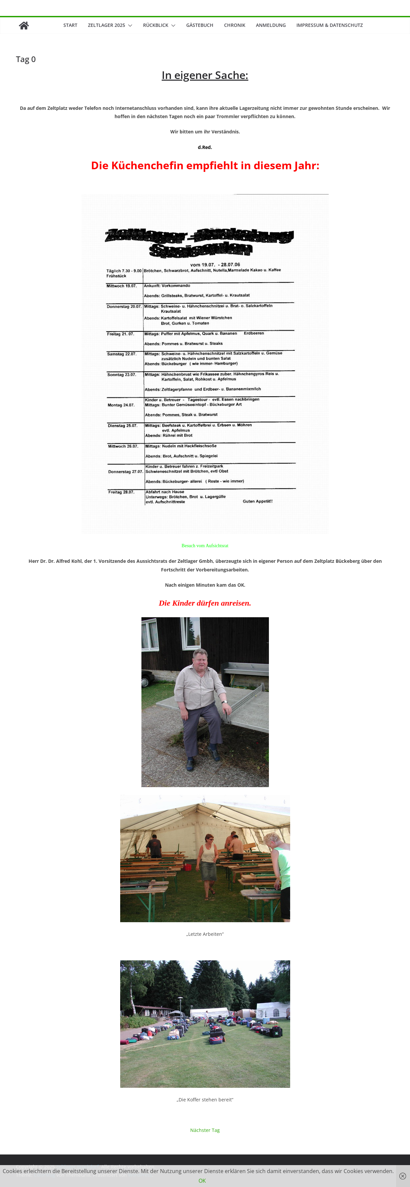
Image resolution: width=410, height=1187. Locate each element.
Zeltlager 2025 (106, 25)
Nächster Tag (205, 1130)
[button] (128, 26)
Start (70, 25)
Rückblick (155, 25)
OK (202, 1180)
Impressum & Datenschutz (329, 25)
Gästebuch (199, 25)
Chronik (234, 25)
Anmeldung (271, 25)
